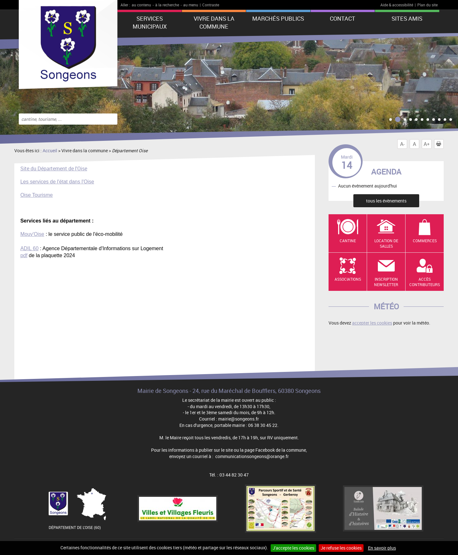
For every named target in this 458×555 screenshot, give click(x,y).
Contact (342, 18)
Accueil (50, 150)
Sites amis (407, 18)
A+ (427, 143)
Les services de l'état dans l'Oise (57, 181)
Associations (348, 279)
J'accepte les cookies (293, 548)
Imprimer (440, 143)
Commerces (425, 240)
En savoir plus (382, 548)
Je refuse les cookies (341, 548)
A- (402, 143)
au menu (190, 4)
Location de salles (386, 243)
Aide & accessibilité (396, 4)
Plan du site (427, 4)
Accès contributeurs (424, 282)
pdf (23, 255)
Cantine (348, 240)
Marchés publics (278, 18)
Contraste (210, 4)
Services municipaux (150, 22)
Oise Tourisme (36, 195)
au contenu (141, 4)
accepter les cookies (372, 323)
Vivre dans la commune (214, 22)
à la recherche (167, 4)
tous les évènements (386, 201)
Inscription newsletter (386, 282)
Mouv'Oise (32, 234)
